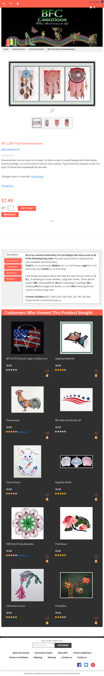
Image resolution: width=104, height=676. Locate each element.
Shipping (37, 657)
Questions (11, 272)
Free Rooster (13, 420)
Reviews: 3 (22, 555)
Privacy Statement (82, 652)
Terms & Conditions (18, 657)
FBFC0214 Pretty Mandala (20, 544)
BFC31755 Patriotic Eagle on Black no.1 (27, 358)
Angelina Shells (63, 482)
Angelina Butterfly (64, 358)
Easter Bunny (13, 482)
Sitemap (52, 657)
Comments (12, 266)
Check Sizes (38, 176)
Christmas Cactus (15, 606)
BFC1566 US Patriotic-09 (68, 420)
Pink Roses (61, 544)
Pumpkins (60, 606)
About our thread (21, 652)
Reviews (10, 278)
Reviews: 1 (22, 431)
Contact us (66, 657)
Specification (13, 260)
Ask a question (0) (10, 149)
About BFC (63, 652)
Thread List (7, 185)
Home (5, 49)
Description (12, 254)
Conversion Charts (43, 652)
